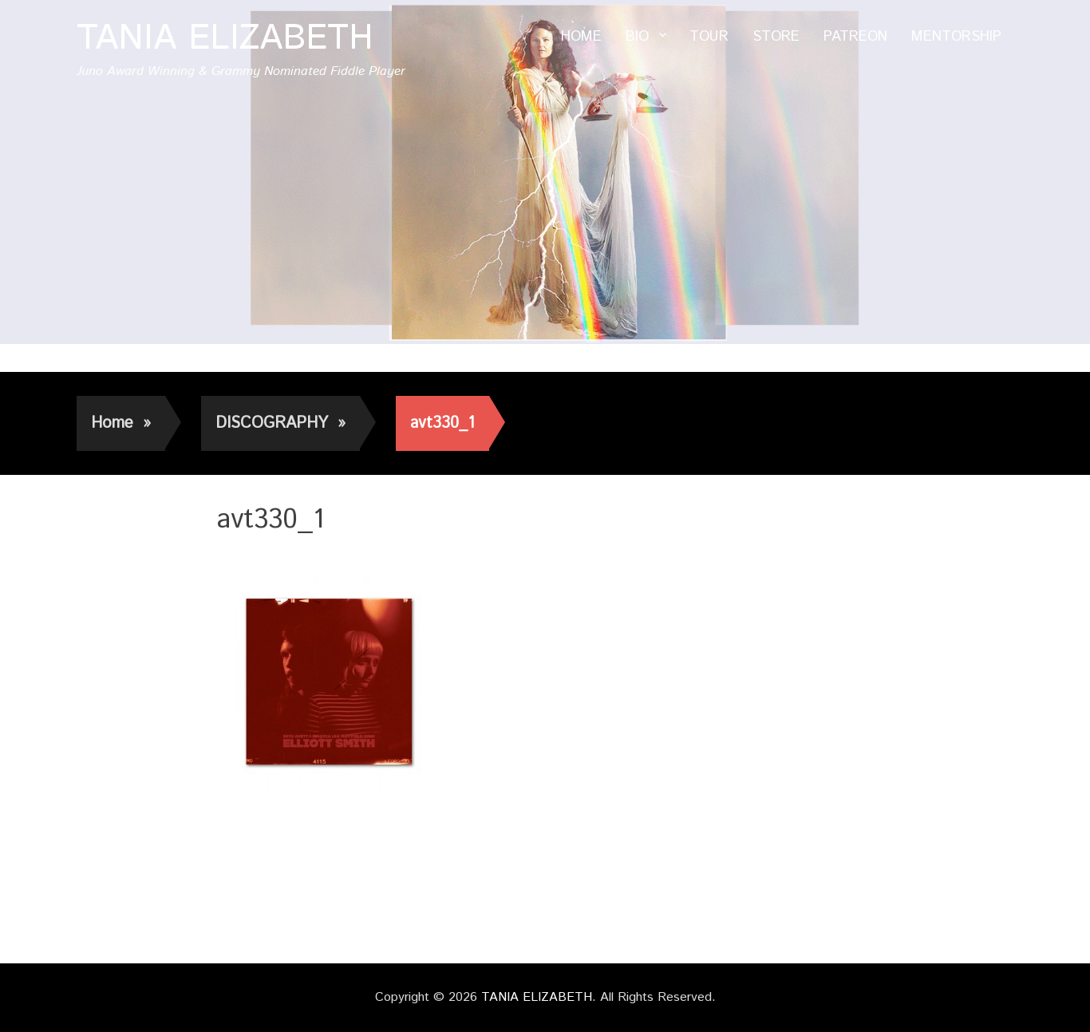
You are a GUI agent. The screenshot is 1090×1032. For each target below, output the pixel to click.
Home (121, 423)
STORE (776, 36)
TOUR (709, 36)
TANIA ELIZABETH (225, 39)
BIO (637, 36)
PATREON (855, 36)
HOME (581, 36)
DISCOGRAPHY (280, 423)
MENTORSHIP (956, 36)
